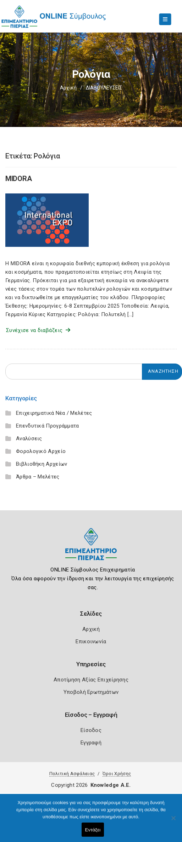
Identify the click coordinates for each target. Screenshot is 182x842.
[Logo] (91, 549)
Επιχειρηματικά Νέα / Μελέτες (54, 413)
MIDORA (18, 178)
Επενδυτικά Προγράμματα (47, 426)
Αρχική (68, 88)
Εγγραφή (91, 742)
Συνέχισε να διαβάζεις (38, 330)
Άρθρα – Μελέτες (38, 477)
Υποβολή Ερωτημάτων (91, 692)
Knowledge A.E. (110, 785)
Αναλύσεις (29, 438)
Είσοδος (91, 730)
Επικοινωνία (91, 641)
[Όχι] (173, 821)
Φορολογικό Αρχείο (41, 451)
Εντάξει (93, 829)
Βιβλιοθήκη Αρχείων (41, 464)
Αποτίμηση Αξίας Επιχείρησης (91, 679)
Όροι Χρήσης (117, 773)
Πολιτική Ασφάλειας (72, 773)
